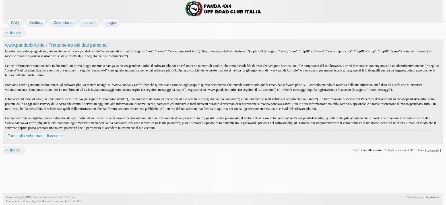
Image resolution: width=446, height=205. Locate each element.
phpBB (25, 197)
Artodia (435, 197)
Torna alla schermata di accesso (36, 136)
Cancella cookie (371, 150)
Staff (356, 150)
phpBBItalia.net (41, 201)
